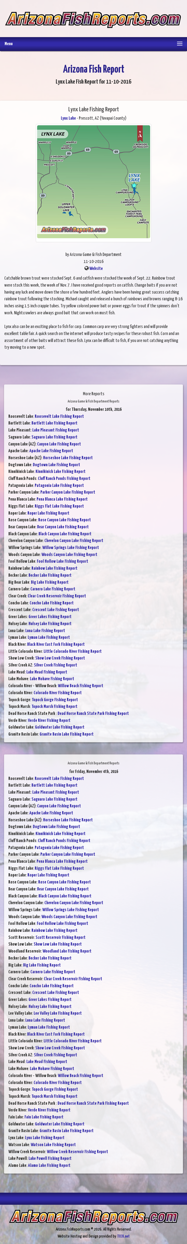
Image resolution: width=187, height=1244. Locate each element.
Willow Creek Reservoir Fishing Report (77, 1152)
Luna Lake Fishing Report (45, 631)
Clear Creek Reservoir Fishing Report (57, 596)
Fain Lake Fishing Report (43, 1117)
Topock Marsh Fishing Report (54, 706)
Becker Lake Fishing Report (50, 575)
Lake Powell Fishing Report (50, 1158)
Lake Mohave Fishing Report (52, 679)
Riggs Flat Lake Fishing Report (59, 506)
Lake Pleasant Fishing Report (55, 430)
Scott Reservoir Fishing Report (61, 937)
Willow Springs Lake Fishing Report (70, 548)
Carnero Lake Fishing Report (52, 589)
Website (96, 268)
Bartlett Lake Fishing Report (54, 423)
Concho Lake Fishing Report (52, 603)
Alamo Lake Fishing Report (49, 1165)
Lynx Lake (68, 118)
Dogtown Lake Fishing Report (56, 465)
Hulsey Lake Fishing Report (50, 624)
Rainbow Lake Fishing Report (54, 568)
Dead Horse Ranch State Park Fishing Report (93, 713)
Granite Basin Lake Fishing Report (67, 734)
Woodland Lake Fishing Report (67, 951)
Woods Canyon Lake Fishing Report (69, 555)
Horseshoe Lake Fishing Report (68, 458)
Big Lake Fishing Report (50, 582)
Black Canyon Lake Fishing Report (64, 534)
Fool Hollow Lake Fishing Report (62, 561)
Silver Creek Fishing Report (55, 665)
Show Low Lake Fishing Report (58, 944)
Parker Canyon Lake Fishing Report (67, 492)
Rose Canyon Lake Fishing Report (64, 520)
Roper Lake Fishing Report (48, 513)
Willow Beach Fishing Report (80, 686)
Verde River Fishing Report (49, 720)
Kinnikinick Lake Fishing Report (61, 471)
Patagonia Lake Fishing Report (59, 485)
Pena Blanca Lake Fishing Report (62, 499)
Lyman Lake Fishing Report (49, 637)
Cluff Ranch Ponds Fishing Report (64, 478)
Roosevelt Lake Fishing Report (59, 416)
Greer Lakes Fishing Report (50, 617)
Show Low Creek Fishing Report (60, 658)
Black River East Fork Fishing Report (56, 644)
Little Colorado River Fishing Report (73, 651)
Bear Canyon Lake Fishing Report (63, 527)
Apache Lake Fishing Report (51, 451)
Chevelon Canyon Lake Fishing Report (73, 541)
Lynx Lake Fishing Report (45, 1138)
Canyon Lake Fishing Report (59, 444)
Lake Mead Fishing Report (46, 672)
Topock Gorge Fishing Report (55, 700)
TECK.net (123, 1236)
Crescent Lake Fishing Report (55, 610)
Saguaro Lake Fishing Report (54, 437)
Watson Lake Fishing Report (53, 1145)
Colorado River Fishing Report (58, 693)
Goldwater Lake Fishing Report (59, 727)
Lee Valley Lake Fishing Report (58, 1013)
